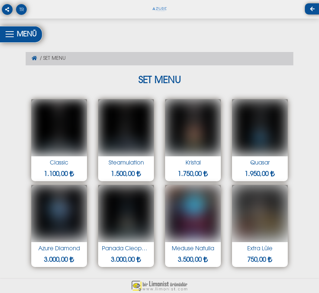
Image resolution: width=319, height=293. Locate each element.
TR (21, 10)
